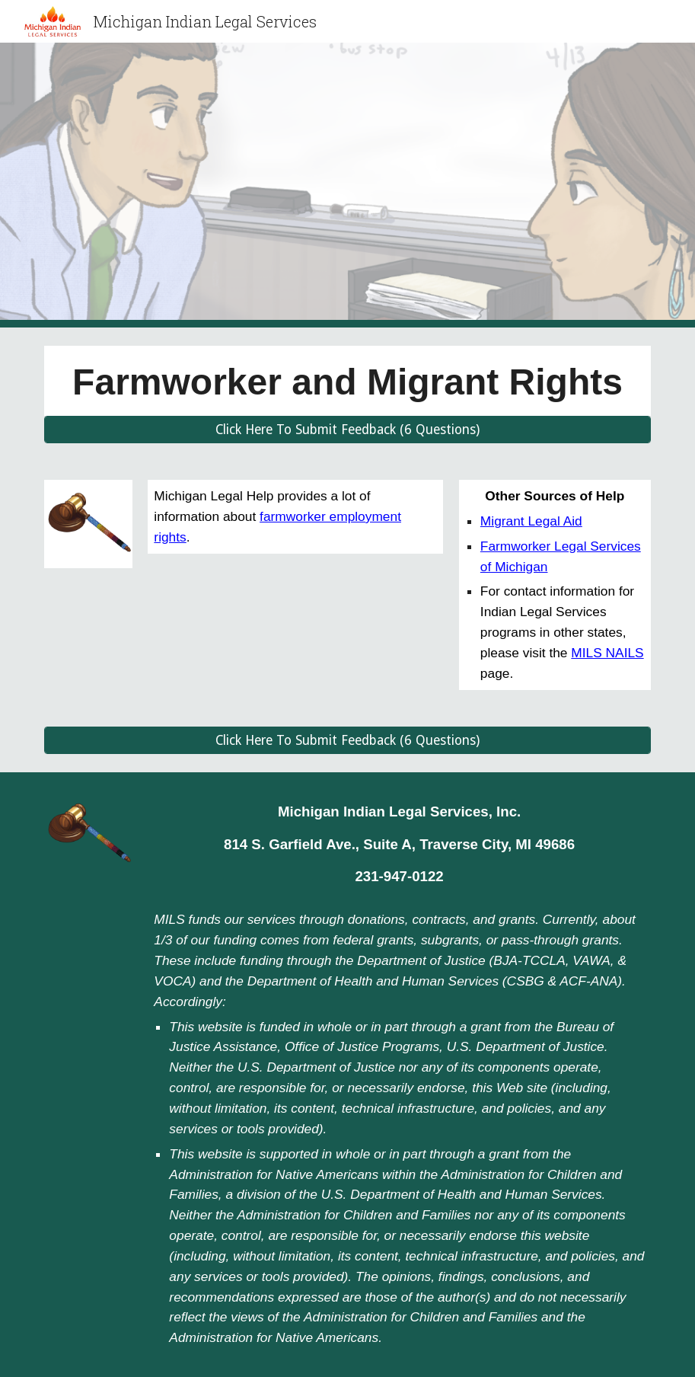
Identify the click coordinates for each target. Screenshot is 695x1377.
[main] (347, 381)
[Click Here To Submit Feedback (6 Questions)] (347, 430)
